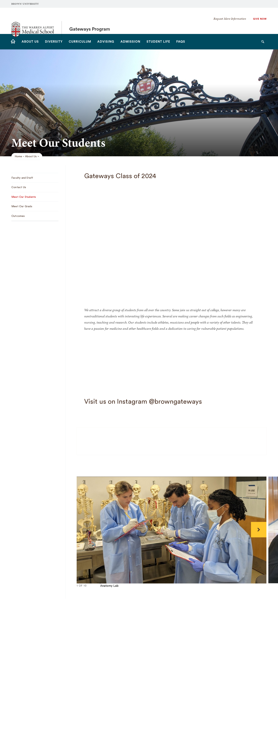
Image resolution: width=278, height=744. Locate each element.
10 (104, 589)
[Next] (258, 529)
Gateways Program (89, 21)
